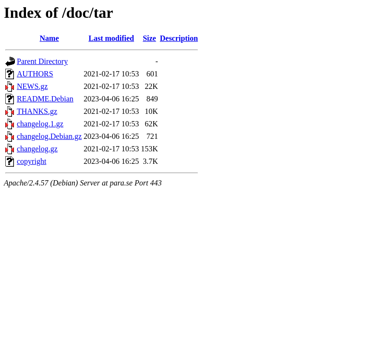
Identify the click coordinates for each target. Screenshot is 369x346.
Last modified (111, 38)
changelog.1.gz (40, 124)
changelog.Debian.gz (49, 136)
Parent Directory (42, 61)
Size (149, 38)
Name (49, 38)
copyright (31, 161)
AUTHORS (35, 74)
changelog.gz (37, 149)
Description (179, 38)
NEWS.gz (32, 86)
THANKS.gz (37, 111)
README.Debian (45, 99)
